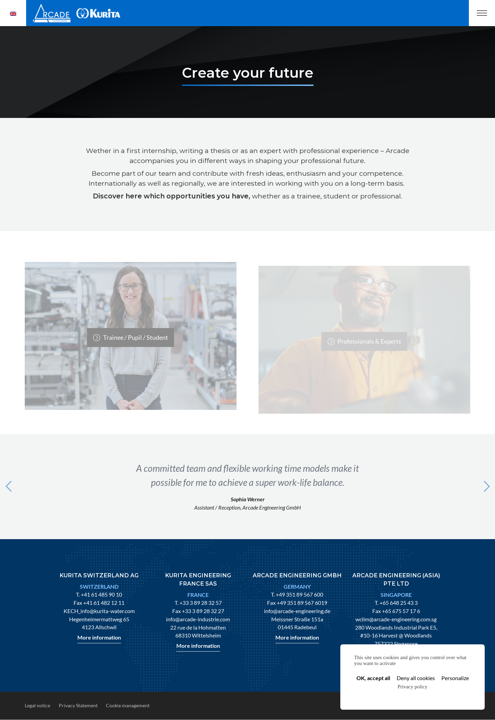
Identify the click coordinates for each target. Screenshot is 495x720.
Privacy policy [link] (412, 686)
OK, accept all (373, 678)
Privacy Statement (78, 705)
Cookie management (128, 705)
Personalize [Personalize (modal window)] (455, 678)
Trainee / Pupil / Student (135, 344)
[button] (8, 486)
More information (99, 637)
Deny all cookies (416, 678)
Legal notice (37, 705)
